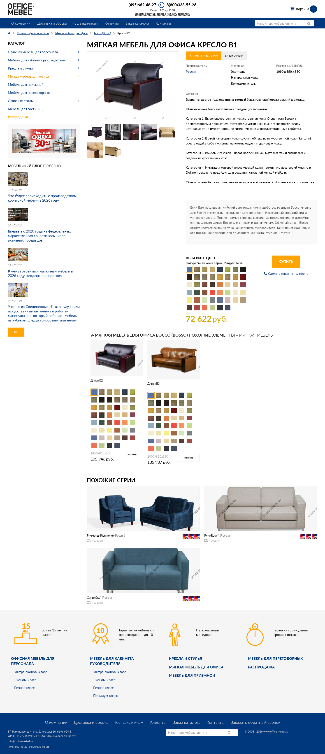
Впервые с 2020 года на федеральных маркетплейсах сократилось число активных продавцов (39, 236)
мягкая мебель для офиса (196, 667)
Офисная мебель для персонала (33, 52)
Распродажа (18, 116)
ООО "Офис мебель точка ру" (57, 736)
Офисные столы (21, 100)
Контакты (163, 23)
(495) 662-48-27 (18, 747)
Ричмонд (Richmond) (100, 535)
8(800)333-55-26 (181, 4)
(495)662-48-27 (142, 4)
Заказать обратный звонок (150, 13)
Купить (286, 261)
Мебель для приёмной (192, 675)
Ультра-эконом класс (30, 672)
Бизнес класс (24, 687)
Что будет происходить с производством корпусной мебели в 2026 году (42, 198)
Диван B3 (153, 384)
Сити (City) (94, 598)
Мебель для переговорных (29, 92)
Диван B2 (97, 380)
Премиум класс (105, 695)
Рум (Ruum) (211, 535)
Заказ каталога (137, 23)
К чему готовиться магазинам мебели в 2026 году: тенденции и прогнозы (40, 273)
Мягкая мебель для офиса (28, 76)
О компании (20, 23)
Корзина (306, 9)
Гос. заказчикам (85, 23)
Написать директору (178, 13)
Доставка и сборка (52, 23)
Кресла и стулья (20, 68)
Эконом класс (25, 679)
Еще (16, 332)
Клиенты (111, 23)
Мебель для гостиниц (25, 109)
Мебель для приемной (26, 84)
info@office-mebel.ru (20, 741)
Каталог (16, 43)
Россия (191, 71)
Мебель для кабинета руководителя (36, 60)
